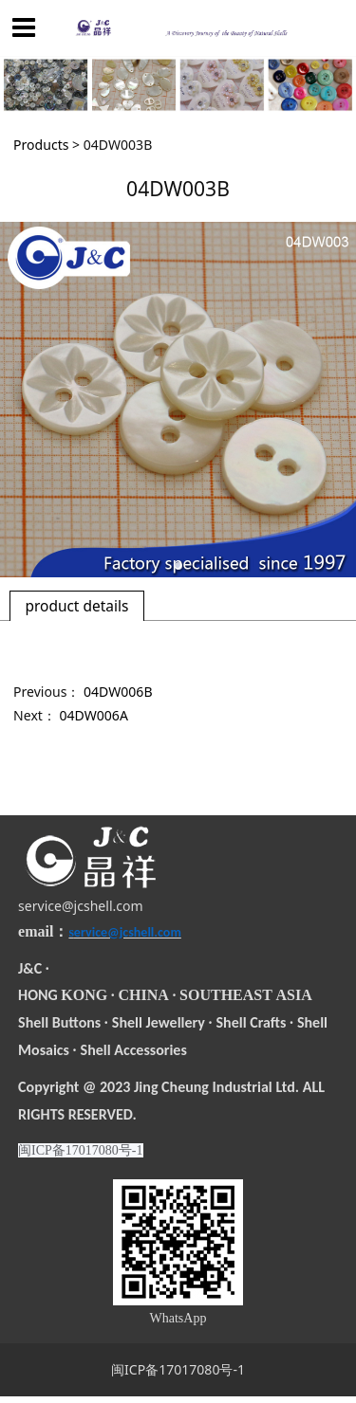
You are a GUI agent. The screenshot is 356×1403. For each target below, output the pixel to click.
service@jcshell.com (80, 906)
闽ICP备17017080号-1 (178, 1369)
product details (76, 605)
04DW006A (94, 715)
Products (40, 145)
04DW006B (118, 692)
